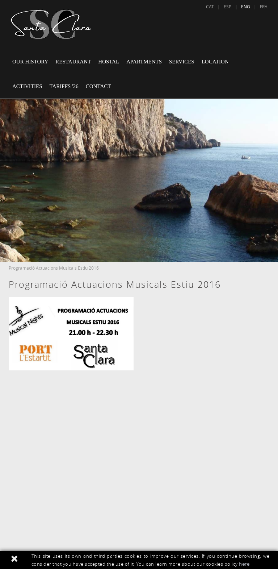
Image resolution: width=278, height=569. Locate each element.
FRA (264, 6)
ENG (245, 6)
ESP (227, 6)
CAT (210, 6)
